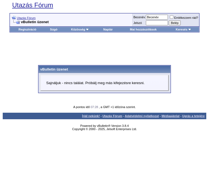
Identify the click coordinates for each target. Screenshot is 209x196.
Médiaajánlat (171, 116)
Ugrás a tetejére (193, 116)
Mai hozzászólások (143, 29)
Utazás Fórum (32, 5)
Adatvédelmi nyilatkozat (142, 116)
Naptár (108, 29)
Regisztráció (27, 29)
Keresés (183, 29)
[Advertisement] (109, 48)
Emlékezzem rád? (184, 17)
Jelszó (137, 22)
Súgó (53, 29)
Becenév (139, 17)
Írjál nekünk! (91, 116)
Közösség (80, 29)
